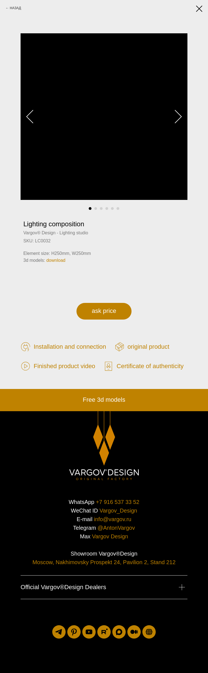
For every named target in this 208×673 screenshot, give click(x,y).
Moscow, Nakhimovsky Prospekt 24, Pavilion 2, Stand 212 (104, 562)
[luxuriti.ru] (149, 632)
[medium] (134, 632)
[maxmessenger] (119, 632)
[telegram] (59, 632)
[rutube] (104, 632)
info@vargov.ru (112, 519)
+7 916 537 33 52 (117, 502)
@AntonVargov (116, 528)
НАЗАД (15, 8)
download (56, 260)
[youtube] (89, 632)
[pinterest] (74, 632)
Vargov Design (110, 536)
